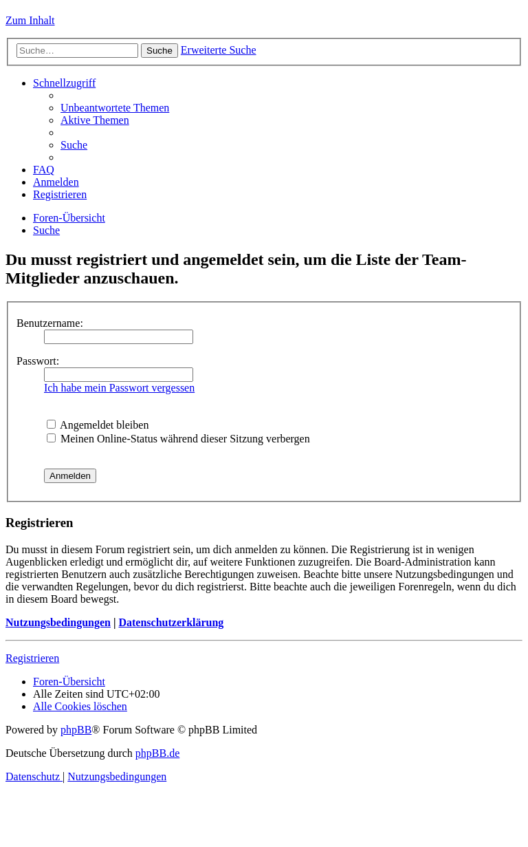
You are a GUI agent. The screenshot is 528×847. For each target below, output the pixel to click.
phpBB (75, 730)
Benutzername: (49, 323)
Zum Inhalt (30, 20)
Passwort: (37, 361)
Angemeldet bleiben (97, 425)
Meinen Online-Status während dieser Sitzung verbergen (178, 438)
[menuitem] (114, 108)
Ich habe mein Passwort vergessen (119, 388)
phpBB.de (157, 753)
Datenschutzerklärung (170, 622)
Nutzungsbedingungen (58, 622)
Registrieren (32, 658)
